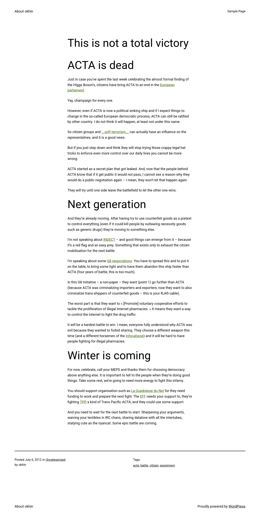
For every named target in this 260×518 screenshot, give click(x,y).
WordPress (237, 506)
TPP (83, 402)
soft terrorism (115, 132)
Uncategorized (55, 460)
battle (144, 465)
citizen (154, 465)
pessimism (167, 465)
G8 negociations (119, 261)
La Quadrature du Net (147, 391)
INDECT (109, 240)
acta (136, 465)
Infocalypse (134, 336)
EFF (143, 396)
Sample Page (236, 11)
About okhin (24, 11)
